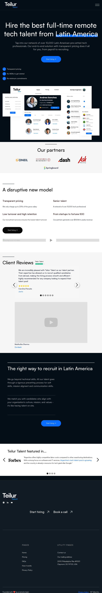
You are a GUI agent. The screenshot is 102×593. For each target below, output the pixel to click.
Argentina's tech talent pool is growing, (76, 460)
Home (24, 552)
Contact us (61, 552)
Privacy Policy (27, 570)
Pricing (24, 557)
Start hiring (51, 59)
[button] (97, 5)
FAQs (24, 561)
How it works (27, 566)
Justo (20, 291)
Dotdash (18, 347)
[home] (13, 5)
